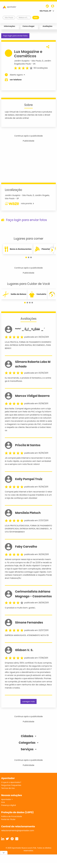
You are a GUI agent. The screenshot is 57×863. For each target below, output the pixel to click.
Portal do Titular (8, 819)
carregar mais (28, 701)
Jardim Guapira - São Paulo (27, 60)
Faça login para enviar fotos (15, 35)
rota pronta (19, 203)
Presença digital (8, 805)
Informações (9, 26)
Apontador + (7, 799)
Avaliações (47, 26)
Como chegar (29, 26)
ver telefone (16, 79)
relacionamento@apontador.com (17, 830)
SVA (3, 802)
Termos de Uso (8, 788)
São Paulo (26, 63)
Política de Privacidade (11, 816)
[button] (26, 257)
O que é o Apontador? (11, 782)
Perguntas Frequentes (11, 785)
